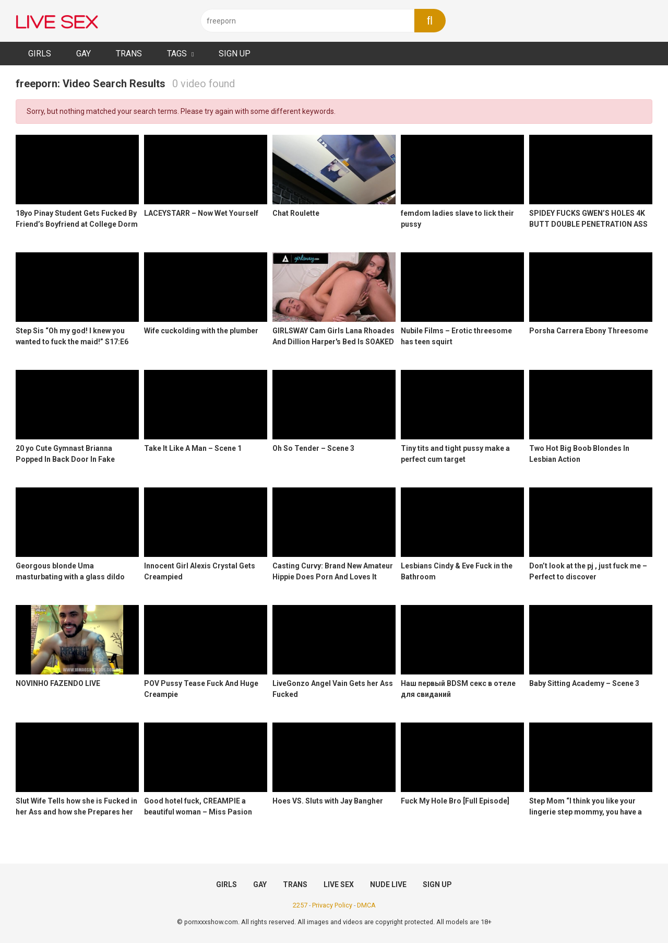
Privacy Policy (332, 905)
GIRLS (39, 54)
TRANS (129, 54)
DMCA (366, 905)
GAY (83, 54)
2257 (300, 905)
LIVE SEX (339, 884)
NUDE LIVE (388, 884)
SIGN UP (234, 54)
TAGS (177, 54)
